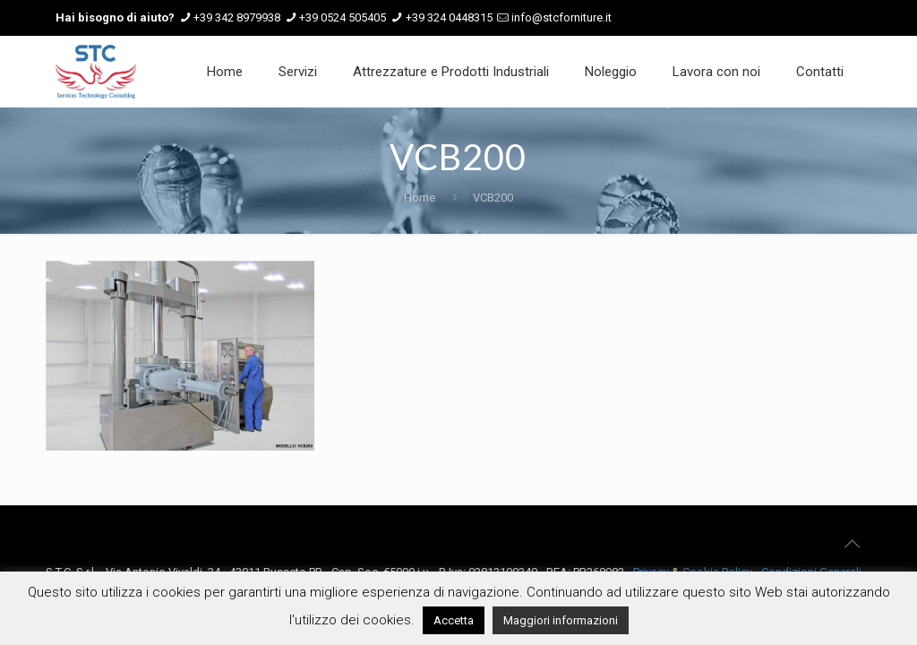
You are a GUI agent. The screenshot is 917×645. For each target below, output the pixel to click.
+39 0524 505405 (342, 17)
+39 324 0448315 (449, 17)
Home (419, 197)
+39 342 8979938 (236, 17)
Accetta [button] (453, 620)
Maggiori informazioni (560, 620)
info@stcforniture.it (561, 17)
